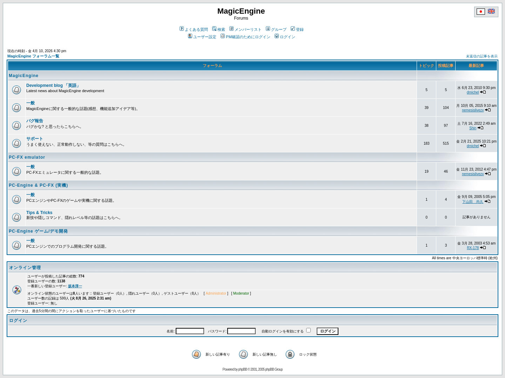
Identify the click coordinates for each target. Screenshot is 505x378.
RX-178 (473, 248)
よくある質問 (194, 29)
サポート (34, 138)
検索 (218, 29)
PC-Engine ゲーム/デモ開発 (38, 231)
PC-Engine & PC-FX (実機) (38, 185)
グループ (276, 29)
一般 (30, 103)
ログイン (285, 37)
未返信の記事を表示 (482, 56)
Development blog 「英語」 (53, 85)
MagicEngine (24, 75)
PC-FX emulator (27, 157)
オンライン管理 (25, 267)
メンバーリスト (245, 29)
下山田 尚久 (472, 202)
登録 (297, 29)
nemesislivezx (473, 110)
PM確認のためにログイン (245, 37)
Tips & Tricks (39, 212)
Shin (472, 128)
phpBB (242, 369)
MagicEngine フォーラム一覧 (33, 56)
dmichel (473, 92)
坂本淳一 (75, 286)
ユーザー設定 (202, 37)
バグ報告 (34, 120)
